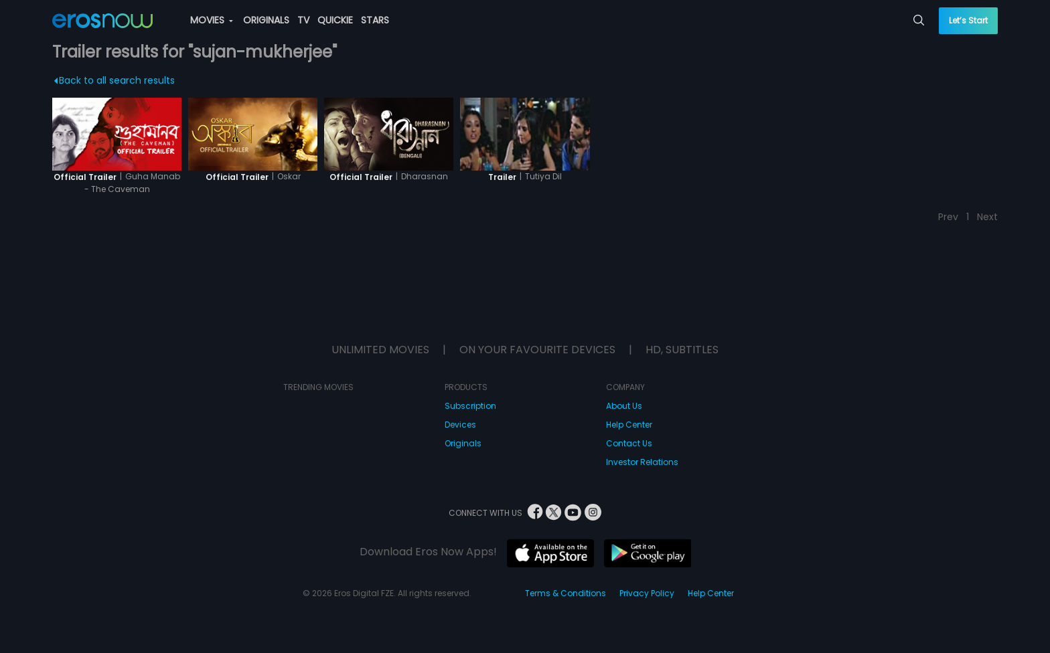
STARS (375, 20)
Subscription (470, 405)
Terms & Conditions (565, 593)
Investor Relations (642, 462)
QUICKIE (335, 20)
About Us (624, 405)
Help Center (629, 424)
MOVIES (211, 20)
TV (303, 20)
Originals (463, 443)
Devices (460, 424)
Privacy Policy (646, 593)
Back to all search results (114, 80)
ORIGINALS (266, 20)
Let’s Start (968, 20)
